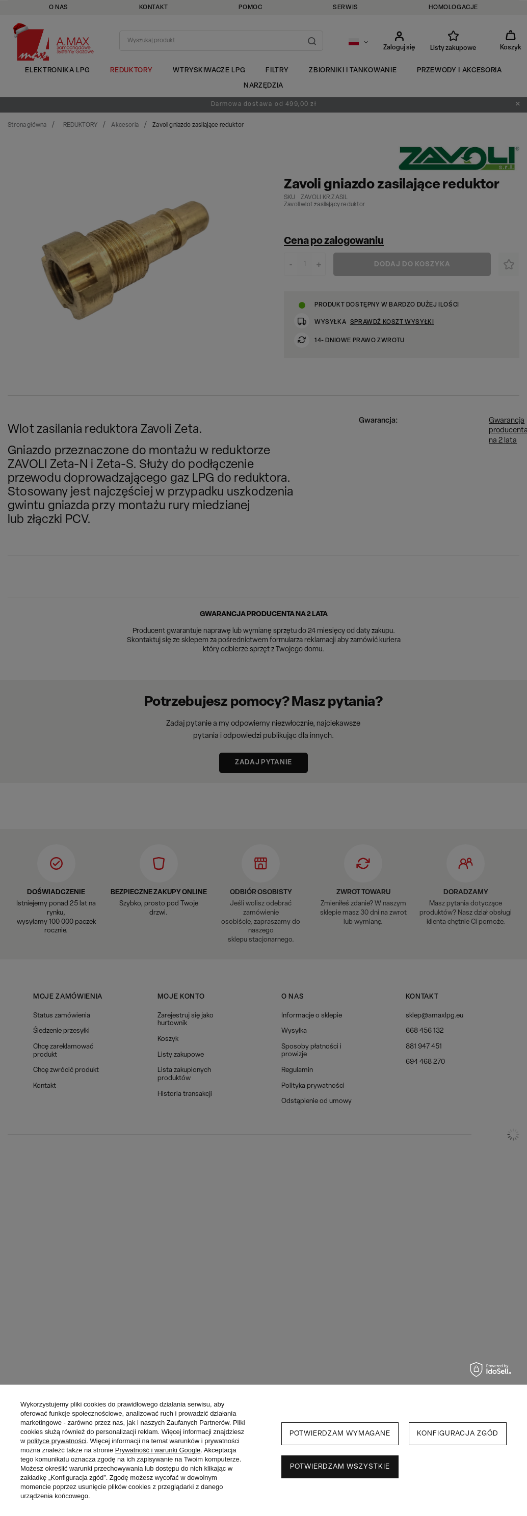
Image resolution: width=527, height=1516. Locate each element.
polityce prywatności (56, 1441)
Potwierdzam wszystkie (340, 1467)
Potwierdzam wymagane (339, 1434)
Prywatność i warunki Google (158, 1450)
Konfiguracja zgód (457, 1434)
